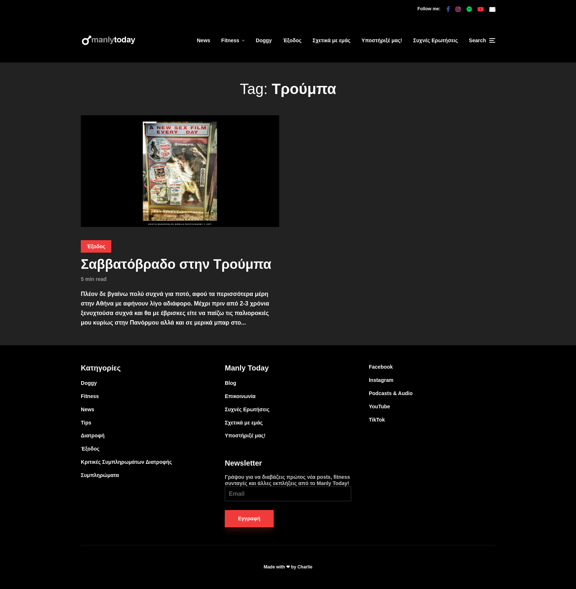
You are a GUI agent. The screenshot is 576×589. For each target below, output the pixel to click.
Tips (86, 423)
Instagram (381, 380)
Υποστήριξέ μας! (381, 40)
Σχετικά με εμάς (331, 40)
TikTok (377, 420)
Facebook (381, 367)
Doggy (264, 40)
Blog (230, 383)
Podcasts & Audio (391, 393)
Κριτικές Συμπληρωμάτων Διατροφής (126, 462)
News (203, 40)
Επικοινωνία (240, 396)
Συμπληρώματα (100, 475)
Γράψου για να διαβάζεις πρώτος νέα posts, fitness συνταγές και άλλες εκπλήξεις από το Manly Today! (288, 487)
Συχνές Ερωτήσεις (435, 40)
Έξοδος (292, 40)
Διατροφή (93, 435)
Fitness (230, 40)
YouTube (379, 406)
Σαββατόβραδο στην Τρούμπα (176, 264)
